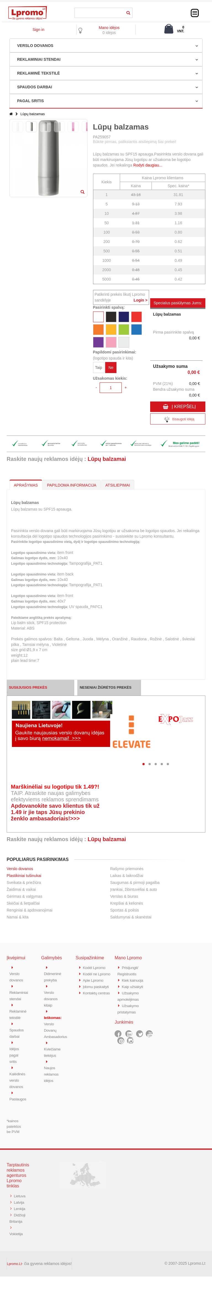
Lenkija (15, 1216)
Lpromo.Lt (14, 1276)
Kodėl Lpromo (95, 967)
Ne (110, 368)
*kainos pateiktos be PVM (14, 1122)
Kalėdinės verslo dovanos (18, 1076)
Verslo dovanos (20, 869)
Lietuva (15, 1197)
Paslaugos (18, 1095)
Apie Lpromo (94, 985)
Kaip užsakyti (133, 985)
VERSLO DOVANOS (35, 45)
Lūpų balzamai (107, 459)
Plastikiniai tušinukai (24, 875)
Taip (98, 368)
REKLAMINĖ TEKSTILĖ (38, 73)
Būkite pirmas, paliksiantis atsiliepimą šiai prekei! (134, 141)
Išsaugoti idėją (178, 419)
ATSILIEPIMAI (117, 485)
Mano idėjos (109, 27)
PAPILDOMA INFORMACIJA (71, 485)
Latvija (19, 1203)
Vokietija (16, 1246)
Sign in (38, 29)
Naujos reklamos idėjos (52, 1070)
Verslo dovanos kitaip (51, 997)
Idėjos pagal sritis (14, 1052)
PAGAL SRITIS (30, 101)
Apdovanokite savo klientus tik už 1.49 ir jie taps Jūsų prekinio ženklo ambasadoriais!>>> (55, 812)
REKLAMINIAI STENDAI (38, 59)
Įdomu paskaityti (97, 991)
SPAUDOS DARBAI (34, 87)
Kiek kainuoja (133, 979)
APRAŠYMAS (26, 485)
